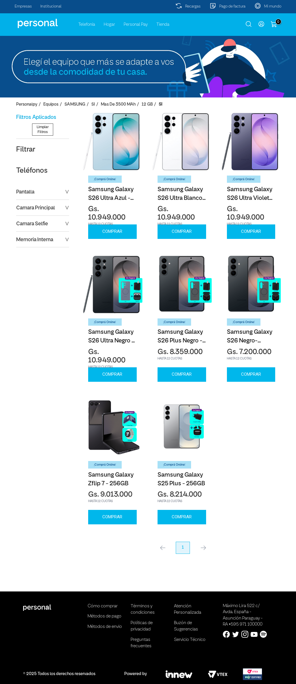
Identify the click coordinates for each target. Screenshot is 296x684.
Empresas (23, 6)
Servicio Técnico (190, 640)
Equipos (50, 104)
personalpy (26, 104)
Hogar (109, 25)
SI (93, 104)
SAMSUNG (74, 104)
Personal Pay (136, 25)
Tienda (162, 25)
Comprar (112, 231)
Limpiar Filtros (43, 176)
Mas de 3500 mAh (118, 104)
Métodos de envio (105, 627)
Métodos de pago (104, 616)
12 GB (147, 104)
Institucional (51, 6)
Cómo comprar (103, 606)
